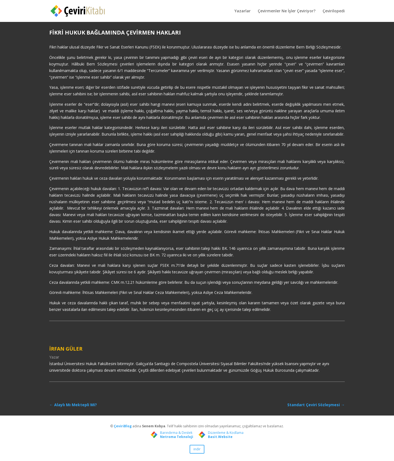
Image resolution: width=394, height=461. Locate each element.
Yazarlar (242, 11)
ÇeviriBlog (123, 426)
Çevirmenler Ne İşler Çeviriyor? (286, 11)
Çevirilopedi (334, 11)
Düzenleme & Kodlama (226, 432)
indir (197, 449)
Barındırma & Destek (176, 432)
